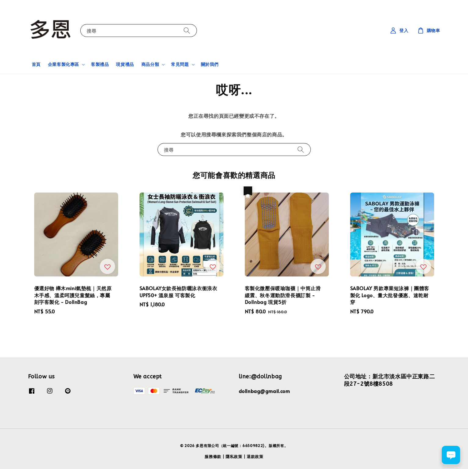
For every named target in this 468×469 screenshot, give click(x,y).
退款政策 (255, 456)
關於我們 (210, 64)
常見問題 (180, 64)
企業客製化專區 (63, 64)
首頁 (36, 64)
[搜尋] (187, 30)
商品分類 (150, 64)
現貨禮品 (125, 64)
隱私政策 (234, 456)
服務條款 (213, 456)
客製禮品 (100, 64)
